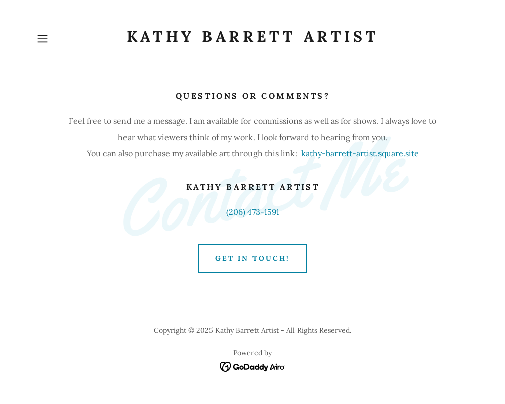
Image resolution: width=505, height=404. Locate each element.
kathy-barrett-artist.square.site (360, 153)
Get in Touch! (252, 258)
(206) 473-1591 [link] (252, 212)
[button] (65, 39)
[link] (253, 39)
